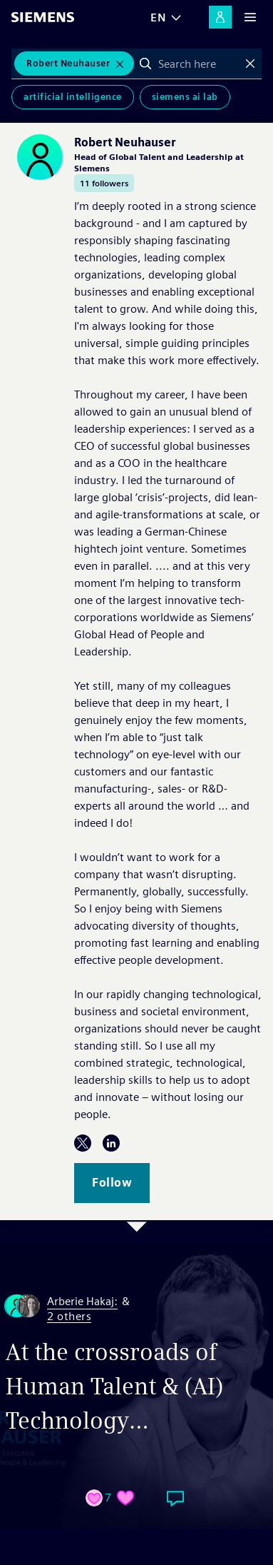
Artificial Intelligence (73, 96)
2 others (69, 1317)
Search (145, 63)
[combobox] (198, 63)
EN (158, 17)
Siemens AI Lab (185, 96)
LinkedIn (111, 1143)
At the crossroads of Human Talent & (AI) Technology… (115, 1386)
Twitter (82, 1143)
